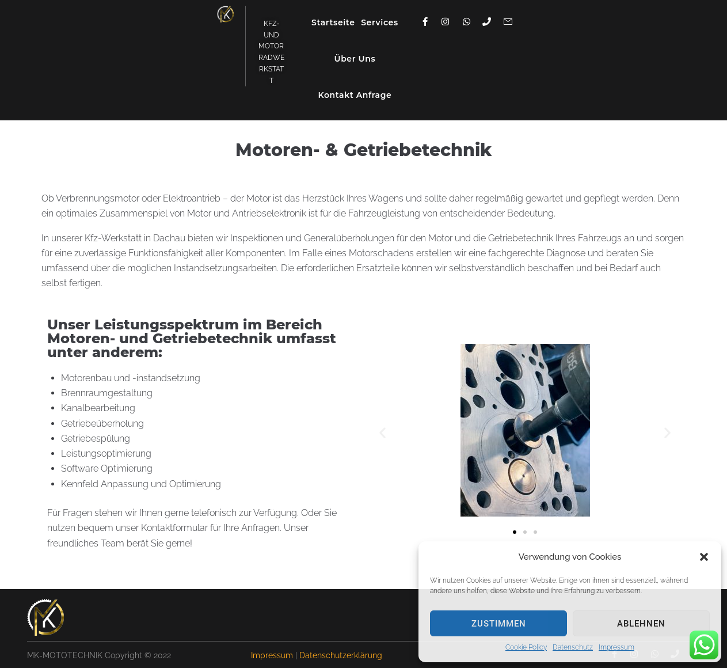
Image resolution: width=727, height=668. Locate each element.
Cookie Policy (526, 647)
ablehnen (641, 623)
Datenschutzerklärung (340, 655)
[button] (704, 557)
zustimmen (498, 623)
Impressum (616, 647)
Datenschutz (573, 647)
